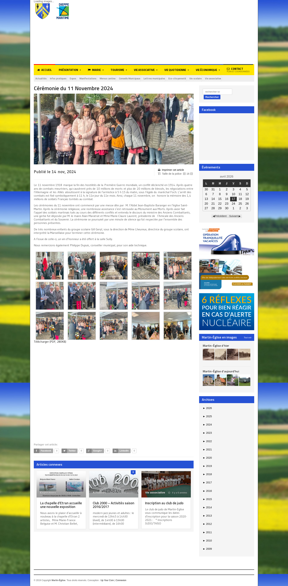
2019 (207, 466)
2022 (207, 441)
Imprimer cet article (171, 170)
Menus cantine (117, 78)
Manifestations (95, 78)
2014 (207, 507)
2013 (207, 516)
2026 (207, 408)
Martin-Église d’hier (216, 346)
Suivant (233, 216)
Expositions (48, 492)
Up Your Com (107, 580)
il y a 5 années (73, 493)
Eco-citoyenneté (195, 78)
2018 (207, 474)
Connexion (121, 580)
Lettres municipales (169, 78)
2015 (207, 499)
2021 (207, 449)
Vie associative (236, 78)
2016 (207, 491)
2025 (207, 416)
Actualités (42, 78)
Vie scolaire (216, 78)
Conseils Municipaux (142, 78)
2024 (207, 424)
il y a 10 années (125, 493)
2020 (207, 458)
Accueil (44, 70)
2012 (207, 524)
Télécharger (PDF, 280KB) (50, 342)
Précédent (221, 216)
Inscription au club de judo (165, 503)
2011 (207, 532)
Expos (78, 78)
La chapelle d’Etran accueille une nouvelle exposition (57, 506)
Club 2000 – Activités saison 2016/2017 (109, 505)
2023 (207, 433)
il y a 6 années (177, 493)
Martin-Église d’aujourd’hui (221, 371)
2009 (207, 549)
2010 (207, 540)
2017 (207, 482)
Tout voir (247, 338)
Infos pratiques (61, 78)
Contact (238, 70)
